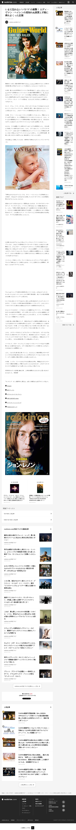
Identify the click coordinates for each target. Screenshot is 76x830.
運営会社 (37, 820)
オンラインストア (39, 806)
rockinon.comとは (5, 820)
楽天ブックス (10, 390)
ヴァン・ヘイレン (30, 83)
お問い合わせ (30, 820)
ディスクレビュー (26, 812)
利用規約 (13, 820)
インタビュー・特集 (40, 2)
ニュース (33, 2)
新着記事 (22, 2)
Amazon (9, 386)
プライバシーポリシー (21, 820)
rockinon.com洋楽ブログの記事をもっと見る (26, 686)
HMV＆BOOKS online (13, 398)
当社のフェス (62, 2)
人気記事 (27, 2)
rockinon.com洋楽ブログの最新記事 (16, 529)
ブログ (48, 2)
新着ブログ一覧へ (67, 325)
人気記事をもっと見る (26, 785)
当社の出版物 (38, 803)
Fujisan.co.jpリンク (12, 407)
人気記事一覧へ (68, 193)
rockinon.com (9, 2)
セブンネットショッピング (14, 402)
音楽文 (36, 799)
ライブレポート (25, 810)
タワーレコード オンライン (14, 394)
